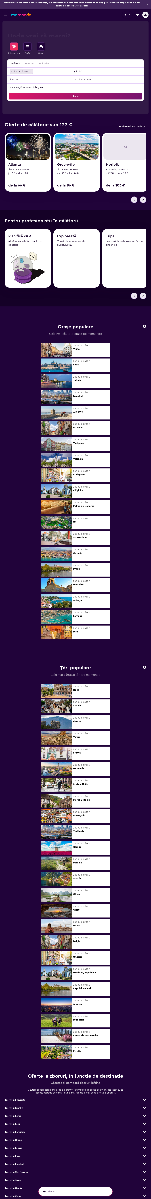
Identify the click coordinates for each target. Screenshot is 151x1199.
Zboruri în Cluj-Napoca (16, 1172)
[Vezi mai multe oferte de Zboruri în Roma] (144, 1116)
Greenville (66, 164)
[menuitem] (13, 49)
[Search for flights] (14, 47)
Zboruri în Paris (12, 1124)
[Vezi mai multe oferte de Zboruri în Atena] (144, 1196)
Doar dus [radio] (29, 63)
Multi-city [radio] (44, 63)
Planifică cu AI (20, 236)
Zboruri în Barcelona (15, 1132)
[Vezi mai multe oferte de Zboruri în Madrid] (144, 1188)
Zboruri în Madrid (13, 1188)
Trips (110, 237)
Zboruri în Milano (13, 1140)
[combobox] (53, 71)
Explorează (66, 237)
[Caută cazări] (27, 47)
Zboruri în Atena (13, 1196)
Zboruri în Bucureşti (15, 1100)
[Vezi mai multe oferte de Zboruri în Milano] (144, 1140)
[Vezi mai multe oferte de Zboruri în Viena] (144, 1180)
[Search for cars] (41, 47)
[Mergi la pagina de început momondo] (21, 14)
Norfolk (112, 164)
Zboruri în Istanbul (14, 1108)
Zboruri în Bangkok (14, 1164)
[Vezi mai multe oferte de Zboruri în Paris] (144, 1124)
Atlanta (14, 164)
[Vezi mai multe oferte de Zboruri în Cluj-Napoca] (144, 1172)
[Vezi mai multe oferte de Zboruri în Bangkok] (144, 1164)
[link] (131, 127)
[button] (147, 4)
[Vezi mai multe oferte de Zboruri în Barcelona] (144, 1132)
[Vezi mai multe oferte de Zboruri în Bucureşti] (144, 1100)
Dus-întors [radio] (15, 63)
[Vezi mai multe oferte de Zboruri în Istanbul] (144, 1108)
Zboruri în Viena (13, 1180)
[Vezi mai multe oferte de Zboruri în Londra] (144, 1148)
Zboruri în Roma (13, 1116)
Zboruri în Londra (13, 1148)
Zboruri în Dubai (13, 1156)
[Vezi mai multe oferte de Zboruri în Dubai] (144, 1156)
